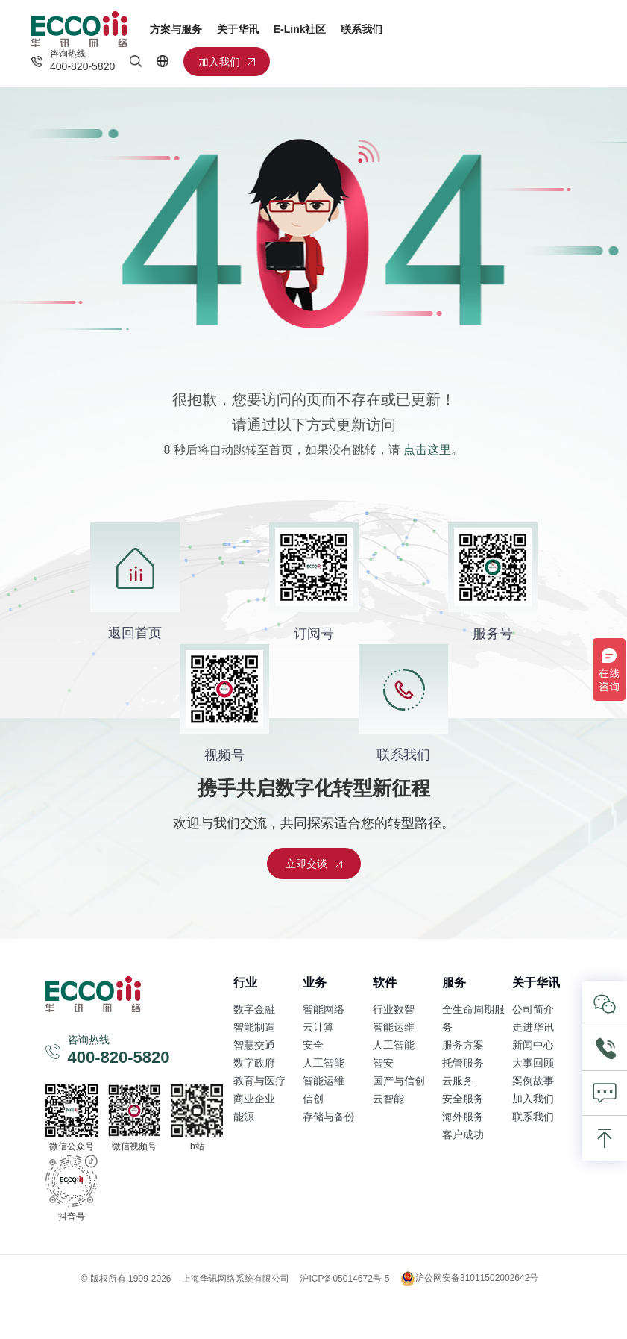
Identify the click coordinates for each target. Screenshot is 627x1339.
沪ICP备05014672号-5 (344, 1278)
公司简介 (533, 1009)
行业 (245, 982)
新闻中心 (533, 1045)
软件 (385, 982)
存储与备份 (329, 1117)
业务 (315, 982)
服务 (454, 982)
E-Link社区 (300, 29)
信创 (313, 1099)
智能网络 (323, 1009)
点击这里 (427, 449)
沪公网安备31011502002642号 (469, 1278)
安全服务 (463, 1099)
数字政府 (254, 1063)
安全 (313, 1045)
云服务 (457, 1081)
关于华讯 (238, 29)
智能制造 (254, 1027)
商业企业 (254, 1099)
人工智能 (323, 1063)
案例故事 (533, 1081)
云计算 (318, 1027)
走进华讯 (533, 1027)
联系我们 (361, 29)
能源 (243, 1117)
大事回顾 (533, 1063)
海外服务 (463, 1117)
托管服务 (463, 1063)
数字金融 (254, 1009)
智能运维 (323, 1081)
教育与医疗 (259, 1081)
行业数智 (394, 1009)
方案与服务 (176, 29)
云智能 (388, 1099)
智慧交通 (254, 1045)
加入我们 (533, 1099)
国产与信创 (399, 1081)
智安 (383, 1063)
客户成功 (463, 1134)
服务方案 (463, 1045)
